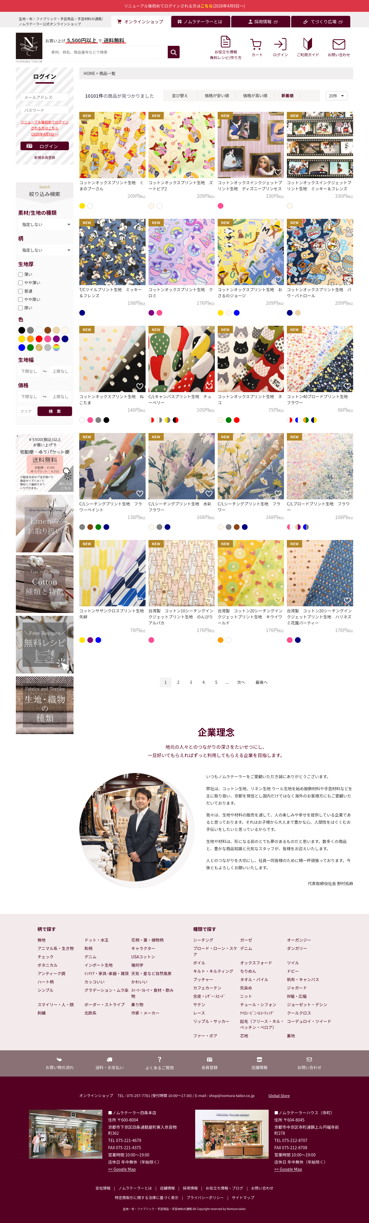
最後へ (261, 682)
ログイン (48, 146)
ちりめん (248, 971)
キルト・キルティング (213, 971)
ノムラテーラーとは (135, 1188)
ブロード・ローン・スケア (215, 951)
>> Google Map (122, 1169)
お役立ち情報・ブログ (224, 1188)
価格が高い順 (255, 95)
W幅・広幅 (296, 996)
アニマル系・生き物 (55, 948)
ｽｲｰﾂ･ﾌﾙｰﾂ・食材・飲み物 (152, 993)
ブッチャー (203, 979)
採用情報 (190, 1188)
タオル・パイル (254, 979)
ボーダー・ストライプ (104, 1004)
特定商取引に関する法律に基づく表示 (146, 1197)
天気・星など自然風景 (151, 973)
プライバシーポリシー (205, 1197)
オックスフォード (256, 963)
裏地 (291, 1035)
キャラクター (143, 948)
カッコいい (94, 982)
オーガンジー (299, 940)
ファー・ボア (205, 1035)
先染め (246, 988)
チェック (45, 956)
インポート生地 (98, 965)
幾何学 (137, 965)
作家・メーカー (145, 1013)
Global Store (279, 1095)
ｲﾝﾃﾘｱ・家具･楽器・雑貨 (106, 973)
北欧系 (90, 1013)
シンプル (45, 990)
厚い (28, 308)
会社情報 (102, 1188)
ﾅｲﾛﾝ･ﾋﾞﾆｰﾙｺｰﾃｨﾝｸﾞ (257, 1013)
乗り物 (137, 1004)
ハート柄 (45, 982)
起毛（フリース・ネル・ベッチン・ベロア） (262, 1024)
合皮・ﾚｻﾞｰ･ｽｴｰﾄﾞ (209, 996)
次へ (241, 682)
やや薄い (32, 282)
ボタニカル (47, 965)
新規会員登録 (44, 157)
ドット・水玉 (96, 940)
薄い (28, 274)
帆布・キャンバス (303, 979)
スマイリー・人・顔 (55, 1004)
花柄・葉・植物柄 (147, 940)
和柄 (88, 948)
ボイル (199, 963)
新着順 (287, 95)
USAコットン (143, 956)
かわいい (139, 982)
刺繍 (41, 1013)
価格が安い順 (217, 95)
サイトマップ (243, 1197)
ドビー (293, 971)
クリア (25, 411)
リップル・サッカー (211, 1021)
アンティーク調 (51, 973)
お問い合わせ (262, 1188)
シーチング (203, 940)
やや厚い (32, 299)
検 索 (55, 411)
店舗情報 (167, 1188)
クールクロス (299, 1013)
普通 (28, 291)
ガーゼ (246, 940)
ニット (246, 996)
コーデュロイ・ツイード (309, 1021)
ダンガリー (297, 948)
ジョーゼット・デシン (307, 1004)
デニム (90, 956)
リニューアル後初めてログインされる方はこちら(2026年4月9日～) (44, 127)
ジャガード (297, 988)
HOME (89, 73)
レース (199, 1013)
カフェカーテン (207, 988)
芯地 (244, 1035)
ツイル (293, 963)
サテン (199, 1004)
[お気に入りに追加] (139, 172)
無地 (41, 940)
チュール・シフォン (258, 1004)
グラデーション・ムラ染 (106, 990)
